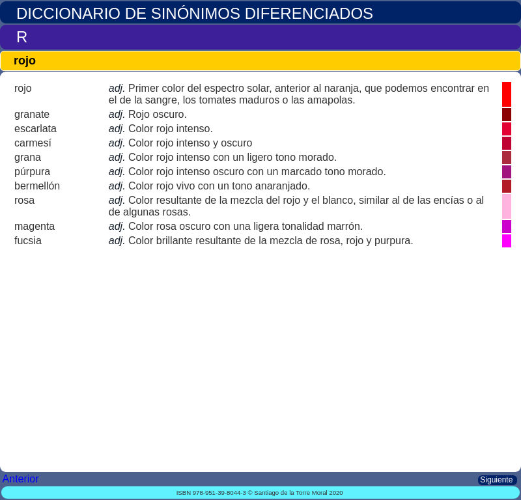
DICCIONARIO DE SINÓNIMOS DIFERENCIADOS (194, 13)
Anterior (22, 478)
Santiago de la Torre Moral (290, 492)
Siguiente (497, 479)
